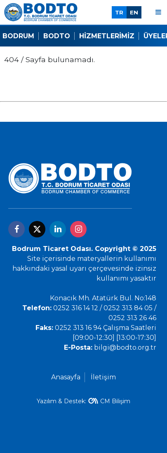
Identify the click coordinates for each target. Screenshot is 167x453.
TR (119, 12)
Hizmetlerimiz (106, 36)
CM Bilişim (115, 401)
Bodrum (18, 36)
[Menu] (158, 12)
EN (134, 12)
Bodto (56, 36)
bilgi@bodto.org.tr (125, 347)
